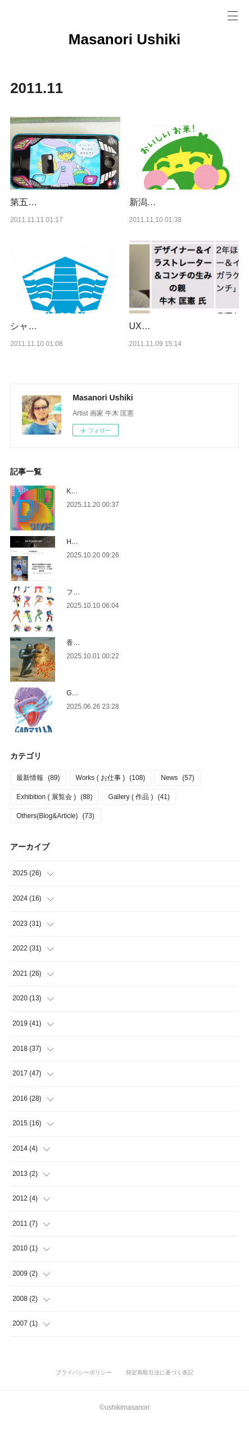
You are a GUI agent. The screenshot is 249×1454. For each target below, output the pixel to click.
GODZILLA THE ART (97, 722)
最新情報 (38, 807)
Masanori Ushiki (124, 39)
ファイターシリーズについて (110, 621)
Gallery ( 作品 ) (139, 825)
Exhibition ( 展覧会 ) (54, 825)
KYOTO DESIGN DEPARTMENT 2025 (124, 520)
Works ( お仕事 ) (111, 807)
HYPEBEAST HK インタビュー (113, 570)
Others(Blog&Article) (55, 844)
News (177, 807)
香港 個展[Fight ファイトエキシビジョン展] (134, 671)
